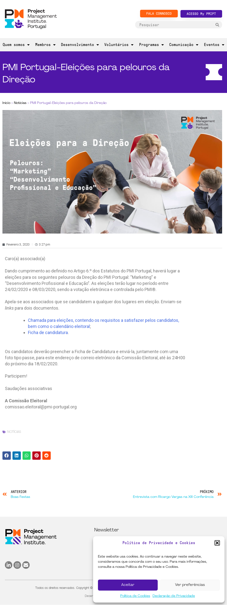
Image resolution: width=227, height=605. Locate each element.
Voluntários (118, 44)
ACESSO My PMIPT (201, 14)
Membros (45, 44)
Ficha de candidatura (48, 332)
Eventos (214, 44)
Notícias (20, 103)
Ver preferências (190, 585)
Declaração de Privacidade (174, 596)
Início (6, 103)
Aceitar (127, 585)
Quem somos (16, 44)
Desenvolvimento (80, 44)
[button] (217, 542)
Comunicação (183, 44)
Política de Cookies (135, 596)
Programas (151, 44)
